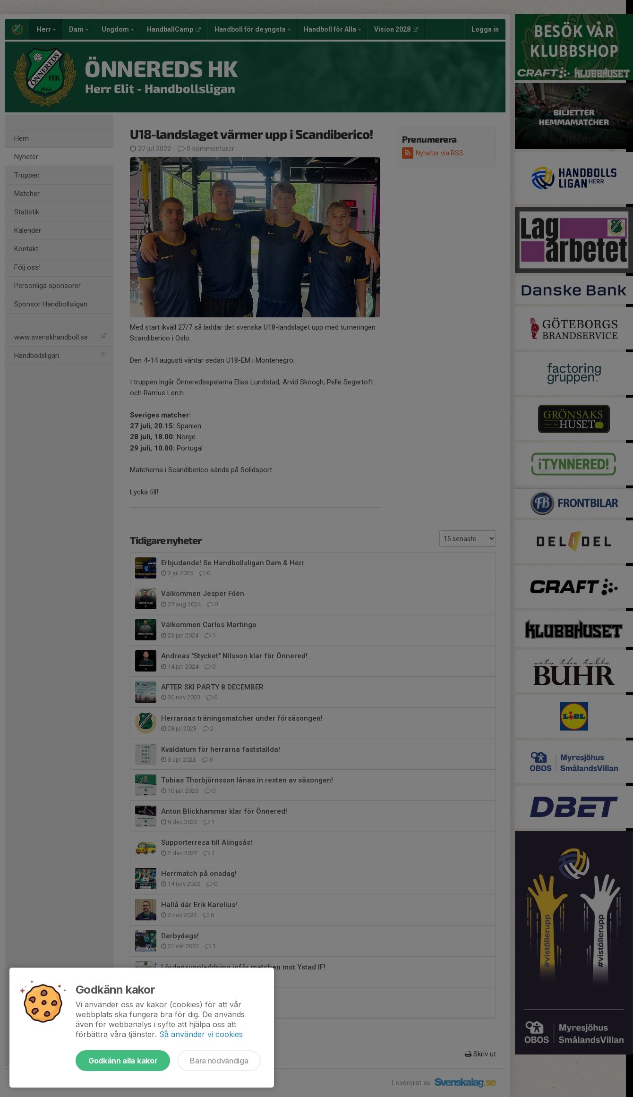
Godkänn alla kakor (122, 1060)
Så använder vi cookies (201, 1034)
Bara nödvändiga (219, 1060)
